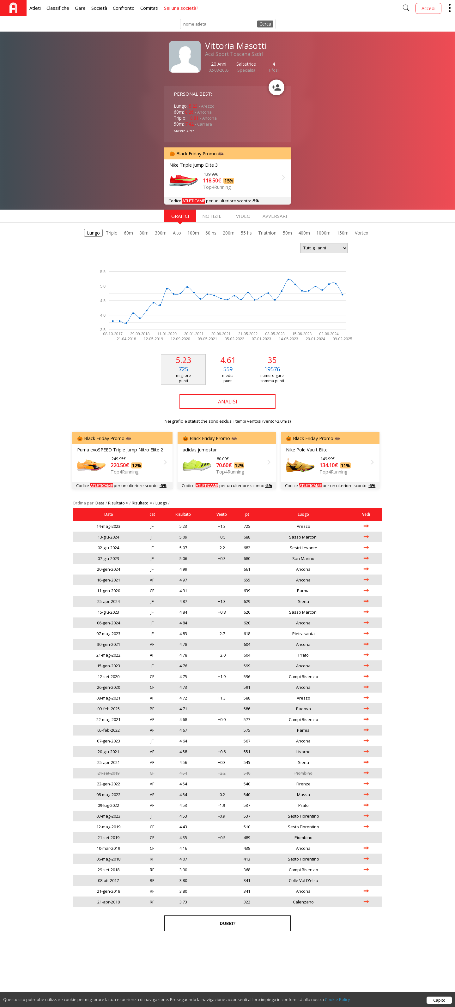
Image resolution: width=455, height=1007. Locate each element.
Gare (80, 8)
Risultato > (118, 503)
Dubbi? (227, 923)
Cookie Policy (337, 1001)
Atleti (35, 8)
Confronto (124, 8)
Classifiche (57, 8)
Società (99, 8)
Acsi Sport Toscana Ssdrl (234, 54)
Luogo (161, 503)
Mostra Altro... (185, 130)
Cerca (265, 24)
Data (100, 503)
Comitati (149, 8)
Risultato (183, 514)
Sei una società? (181, 8)
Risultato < (142, 503)
